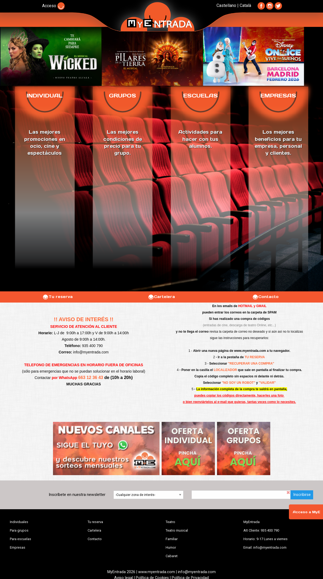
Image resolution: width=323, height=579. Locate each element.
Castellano (226, 5)
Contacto (265, 296)
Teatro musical (177, 530)
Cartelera (161, 296)
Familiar (172, 539)
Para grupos (19, 530)
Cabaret (172, 556)
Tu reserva (57, 296)
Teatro (170, 522)
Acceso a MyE (306, 512)
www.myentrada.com (250, 351)
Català (245, 5)
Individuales (19, 522)
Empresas (17, 547)
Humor (171, 547)
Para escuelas (20, 539)
